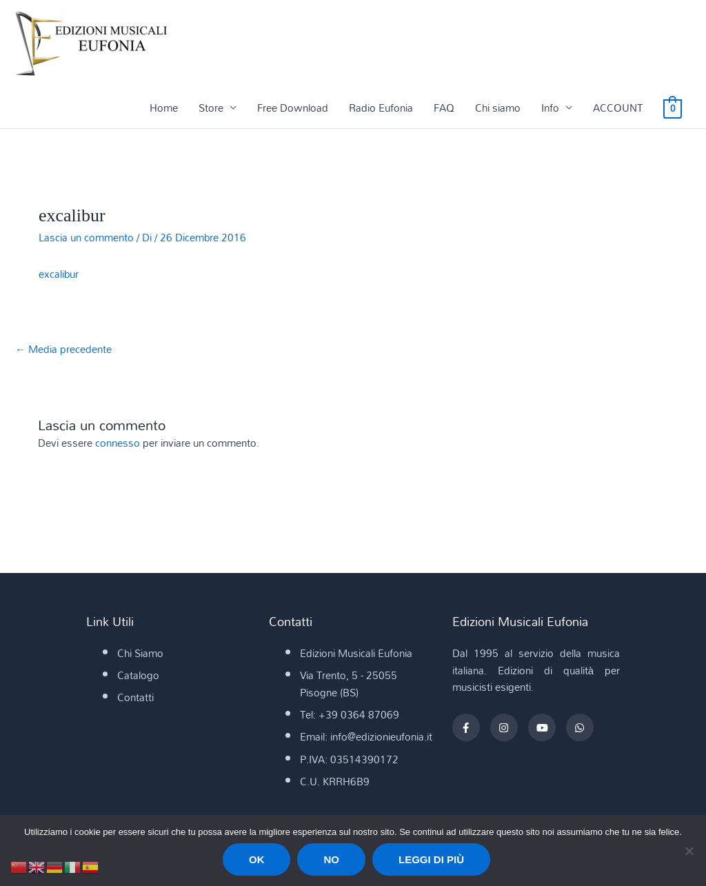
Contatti (135, 698)
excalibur (59, 274)
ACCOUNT (618, 108)
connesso (117, 443)
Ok (257, 859)
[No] (689, 851)
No (331, 859)
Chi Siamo (140, 653)
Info (550, 108)
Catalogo (138, 676)
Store (211, 108)
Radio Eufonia (381, 108)
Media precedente (63, 350)
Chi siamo (498, 108)
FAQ (444, 108)
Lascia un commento (86, 237)
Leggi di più (431, 859)
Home (164, 108)
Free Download (292, 108)
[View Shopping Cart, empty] (672, 108)
